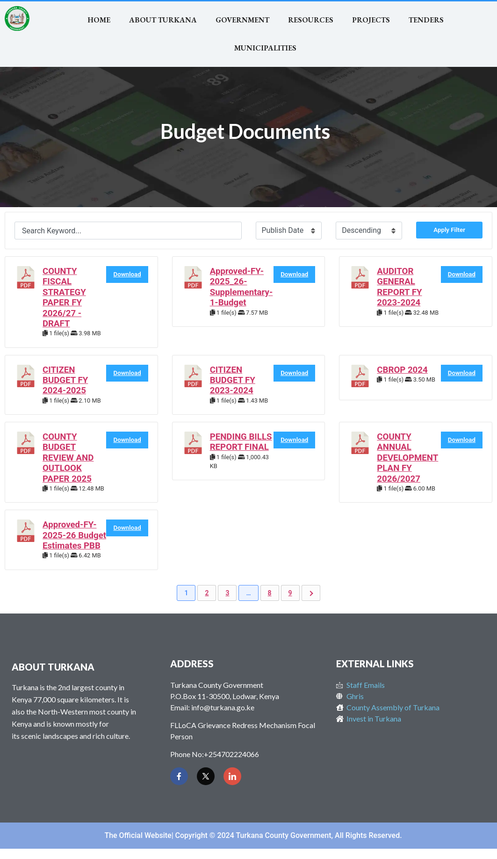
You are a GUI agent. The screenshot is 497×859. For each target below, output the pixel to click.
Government (242, 20)
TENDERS (426, 20)
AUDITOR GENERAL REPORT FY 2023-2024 (399, 287)
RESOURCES (310, 20)
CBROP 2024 (402, 370)
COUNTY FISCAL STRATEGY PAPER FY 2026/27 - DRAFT (64, 297)
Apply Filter (449, 229)
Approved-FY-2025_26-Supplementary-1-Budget (241, 287)
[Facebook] (179, 776)
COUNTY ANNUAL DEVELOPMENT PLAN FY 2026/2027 (407, 458)
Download (127, 274)
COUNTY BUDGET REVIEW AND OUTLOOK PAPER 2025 (68, 458)
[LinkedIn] (232, 776)
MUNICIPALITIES (265, 48)
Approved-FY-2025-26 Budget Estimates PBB (74, 535)
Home (98, 20)
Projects (371, 20)
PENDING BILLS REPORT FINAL (241, 442)
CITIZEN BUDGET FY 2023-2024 (232, 380)
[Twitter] (206, 776)
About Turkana (163, 20)
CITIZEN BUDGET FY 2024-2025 (65, 380)
